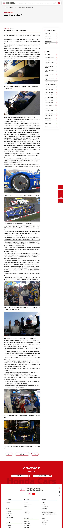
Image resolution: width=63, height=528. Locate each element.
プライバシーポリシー (46, 521)
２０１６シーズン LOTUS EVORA (50, 79)
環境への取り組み (45, 508)
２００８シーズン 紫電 (49, 107)
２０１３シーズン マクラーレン (50, 92)
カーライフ (26, 504)
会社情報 (54, 3)
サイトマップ (44, 525)
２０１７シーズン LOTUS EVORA (50, 74)
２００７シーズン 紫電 (49, 110)
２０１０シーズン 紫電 (49, 101)
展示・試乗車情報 (10, 519)
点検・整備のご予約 (43, 477)
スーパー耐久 (47, 56)
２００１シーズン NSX (49, 129)
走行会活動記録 (48, 135)
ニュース (16, 7)
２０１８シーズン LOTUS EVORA (50, 70)
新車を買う (8, 513)
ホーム (5, 7)
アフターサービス (33, 3)
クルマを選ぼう (9, 515)
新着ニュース (47, 33)
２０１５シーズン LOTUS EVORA (50, 83)
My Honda (26, 512)
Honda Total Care (28, 506)
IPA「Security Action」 (47, 512)
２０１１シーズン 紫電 (49, 98)
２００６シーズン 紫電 (49, 113)
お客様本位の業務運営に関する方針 (49, 514)
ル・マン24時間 (48, 132)
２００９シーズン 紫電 (49, 104)
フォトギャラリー (48, 138)
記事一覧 (22, 454)
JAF (25, 510)
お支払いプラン (9, 517)
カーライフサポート (41, 3)
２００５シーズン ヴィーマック (50, 117)
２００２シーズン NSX (49, 126)
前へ (9, 454)
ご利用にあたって (45, 523)
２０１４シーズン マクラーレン (50, 87)
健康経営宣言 (44, 510)
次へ (35, 454)
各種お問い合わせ (20, 477)
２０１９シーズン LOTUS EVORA (50, 66)
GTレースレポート (48, 62)
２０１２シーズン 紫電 (49, 95)
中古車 (28, 3)
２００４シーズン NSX (49, 120)
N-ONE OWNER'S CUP (50, 59)
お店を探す (21, 3)
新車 (25, 3)
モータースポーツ (11, 7)
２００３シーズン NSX (49, 123)
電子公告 (43, 506)
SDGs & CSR (48, 3)
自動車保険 (26, 508)
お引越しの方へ (27, 514)
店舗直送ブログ (48, 36)
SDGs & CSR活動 (48, 42)
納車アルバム (47, 45)
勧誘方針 (43, 519)
